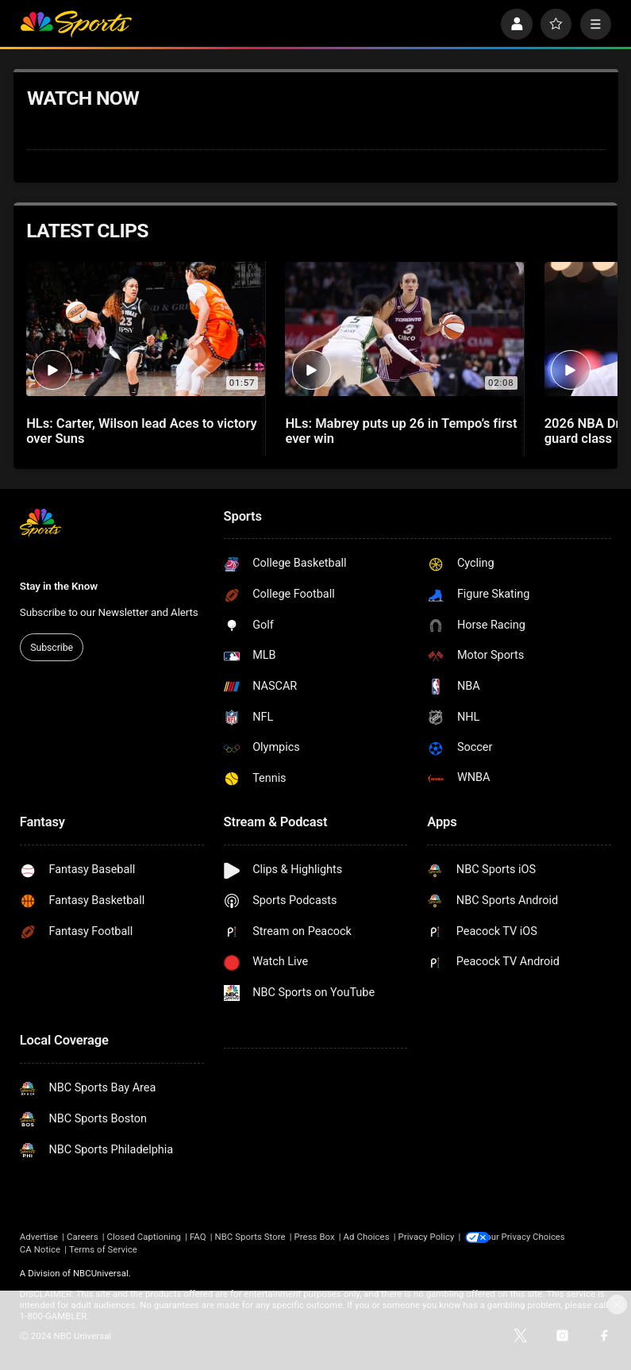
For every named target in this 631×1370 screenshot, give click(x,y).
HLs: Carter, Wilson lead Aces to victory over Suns (141, 431)
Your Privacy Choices (534, 1236)
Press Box (314, 1236)
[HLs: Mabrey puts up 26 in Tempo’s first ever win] (404, 329)
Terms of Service (103, 1248)
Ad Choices (367, 1236)
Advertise (39, 1236)
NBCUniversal (101, 1272)
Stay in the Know (59, 586)
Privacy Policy (426, 1236)
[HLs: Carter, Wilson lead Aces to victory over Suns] (145, 329)
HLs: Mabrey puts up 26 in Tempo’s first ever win (401, 431)
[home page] (76, 24)
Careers (82, 1236)
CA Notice (40, 1248)
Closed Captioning (144, 1236)
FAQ (198, 1236)
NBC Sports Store (249, 1236)
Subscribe (51, 647)
